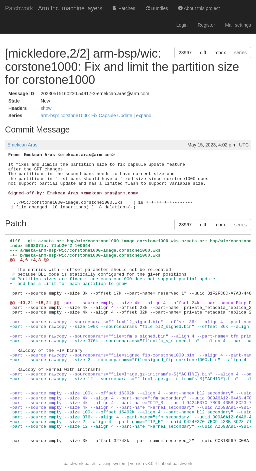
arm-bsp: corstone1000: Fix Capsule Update (87, 115)
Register (206, 25)
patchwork (73, 463)
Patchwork (19, 8)
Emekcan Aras (22, 144)
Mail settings (238, 25)
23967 (185, 52)
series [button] (240, 52)
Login (182, 25)
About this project (199, 8)
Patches (123, 8)
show (46, 108)
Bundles (156, 8)
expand (143, 115)
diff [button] (203, 52)
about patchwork (176, 463)
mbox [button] (220, 52)
